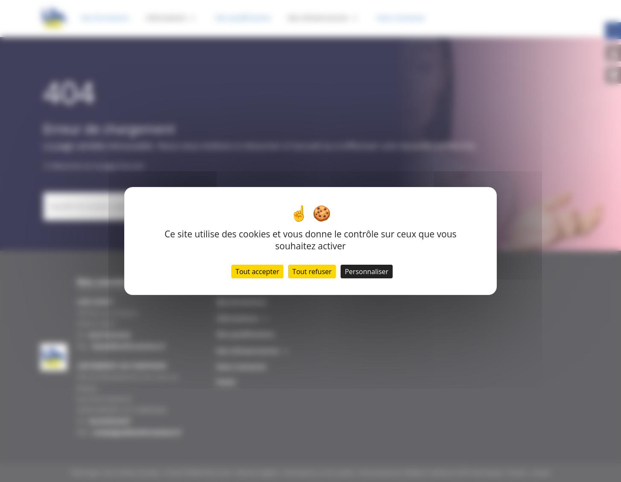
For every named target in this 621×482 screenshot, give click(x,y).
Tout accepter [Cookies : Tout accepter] (257, 271)
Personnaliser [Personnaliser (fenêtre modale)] (366, 271)
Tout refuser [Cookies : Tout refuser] (312, 271)
